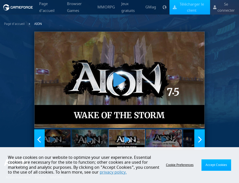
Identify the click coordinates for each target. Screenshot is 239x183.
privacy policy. (113, 172)
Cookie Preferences (180, 165)
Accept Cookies (216, 165)
